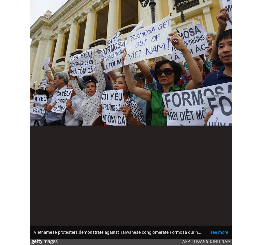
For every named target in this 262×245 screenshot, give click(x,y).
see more (219, 232)
